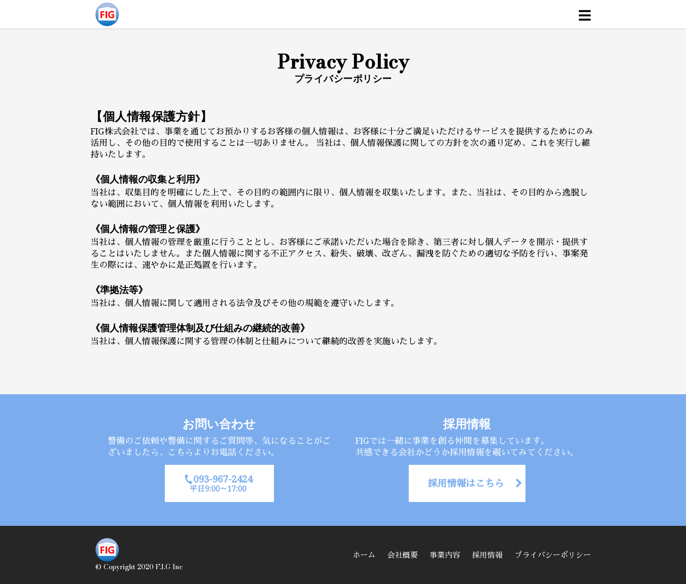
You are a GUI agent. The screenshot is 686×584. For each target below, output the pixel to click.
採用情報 (487, 555)
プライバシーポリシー (552, 555)
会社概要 (402, 555)
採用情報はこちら (466, 483)
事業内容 (445, 555)
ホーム (364, 555)
